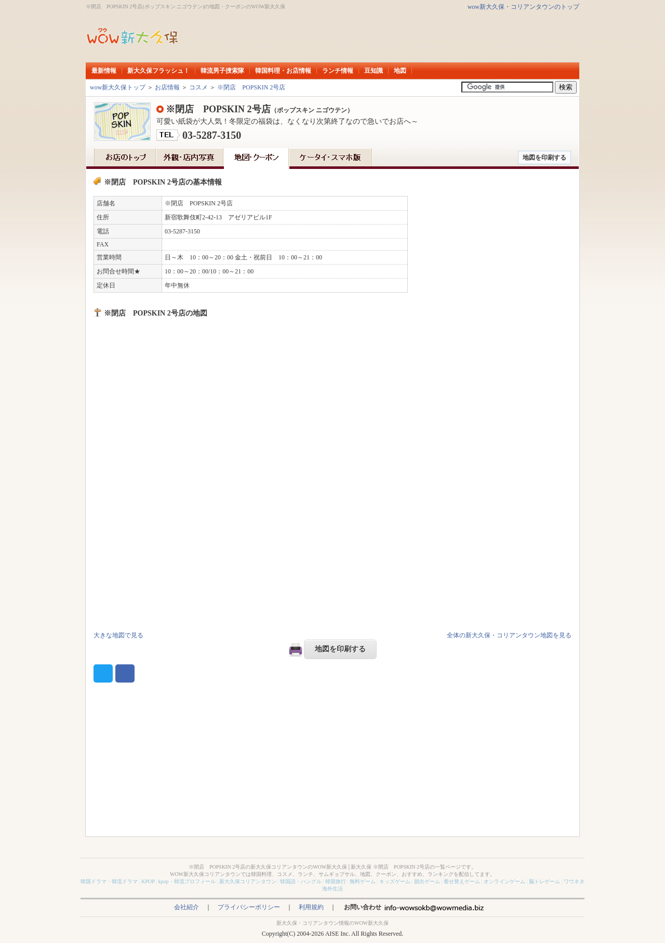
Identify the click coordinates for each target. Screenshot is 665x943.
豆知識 (373, 71)
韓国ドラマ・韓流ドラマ (109, 881)
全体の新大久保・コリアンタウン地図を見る (509, 635)
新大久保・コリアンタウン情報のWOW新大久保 (332, 923)
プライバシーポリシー (249, 907)
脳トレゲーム (544, 881)
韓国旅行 (335, 881)
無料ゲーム (363, 881)
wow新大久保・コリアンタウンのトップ (523, 6)
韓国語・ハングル (301, 881)
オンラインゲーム (504, 881)
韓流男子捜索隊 (222, 71)
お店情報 (167, 87)
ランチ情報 (337, 71)
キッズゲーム (394, 881)
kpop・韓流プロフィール (187, 881)
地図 (400, 71)
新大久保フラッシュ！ (158, 71)
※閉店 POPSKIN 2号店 (251, 87)
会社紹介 (186, 907)
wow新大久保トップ (117, 87)
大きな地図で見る (118, 635)
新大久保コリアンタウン (247, 881)
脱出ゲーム (427, 881)
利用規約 (311, 907)
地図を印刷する (544, 157)
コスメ (198, 87)
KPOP (147, 881)
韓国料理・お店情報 (283, 71)
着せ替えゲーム (462, 881)
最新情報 (103, 71)
